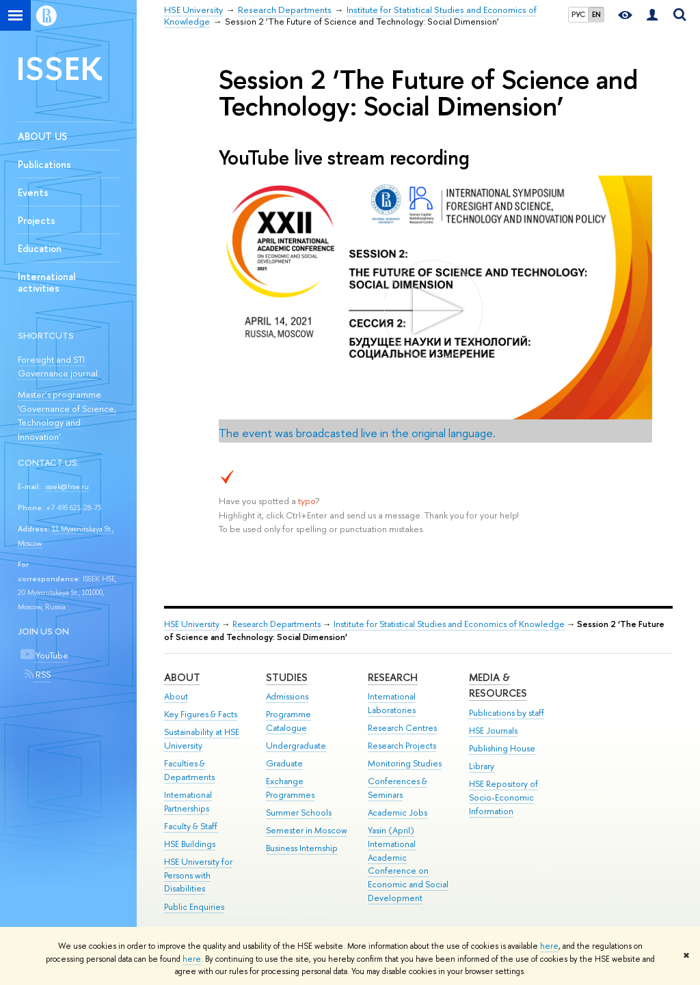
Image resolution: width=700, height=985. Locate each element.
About (182, 677)
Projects (36, 220)
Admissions (287, 696)
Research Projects (402, 745)
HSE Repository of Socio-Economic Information (503, 797)
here (549, 946)
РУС (578, 14)
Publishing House (502, 748)
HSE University (191, 624)
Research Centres (402, 728)
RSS (42, 674)
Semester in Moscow (306, 830)
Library (481, 766)
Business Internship (302, 848)
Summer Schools (299, 812)
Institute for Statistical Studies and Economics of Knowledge (449, 624)
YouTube (50, 655)
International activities (46, 282)
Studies (287, 677)
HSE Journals (493, 730)
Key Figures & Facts (200, 714)
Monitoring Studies (405, 763)
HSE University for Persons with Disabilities (198, 875)
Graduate (284, 763)
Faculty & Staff (190, 826)
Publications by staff (506, 713)
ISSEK (59, 68)
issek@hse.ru (67, 486)
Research (393, 677)
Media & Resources (498, 685)
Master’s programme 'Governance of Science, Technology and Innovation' (67, 415)
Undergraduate (296, 745)
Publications (44, 164)
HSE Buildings (189, 844)
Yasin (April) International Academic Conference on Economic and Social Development (408, 864)
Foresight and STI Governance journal (58, 366)
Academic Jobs (397, 812)
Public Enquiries (194, 907)
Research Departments (276, 624)
